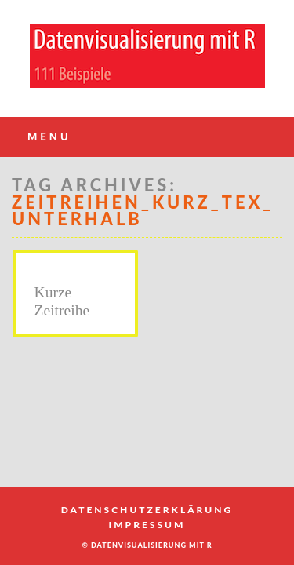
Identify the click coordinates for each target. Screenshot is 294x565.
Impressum (147, 524)
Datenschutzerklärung (147, 510)
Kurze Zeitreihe (62, 301)
